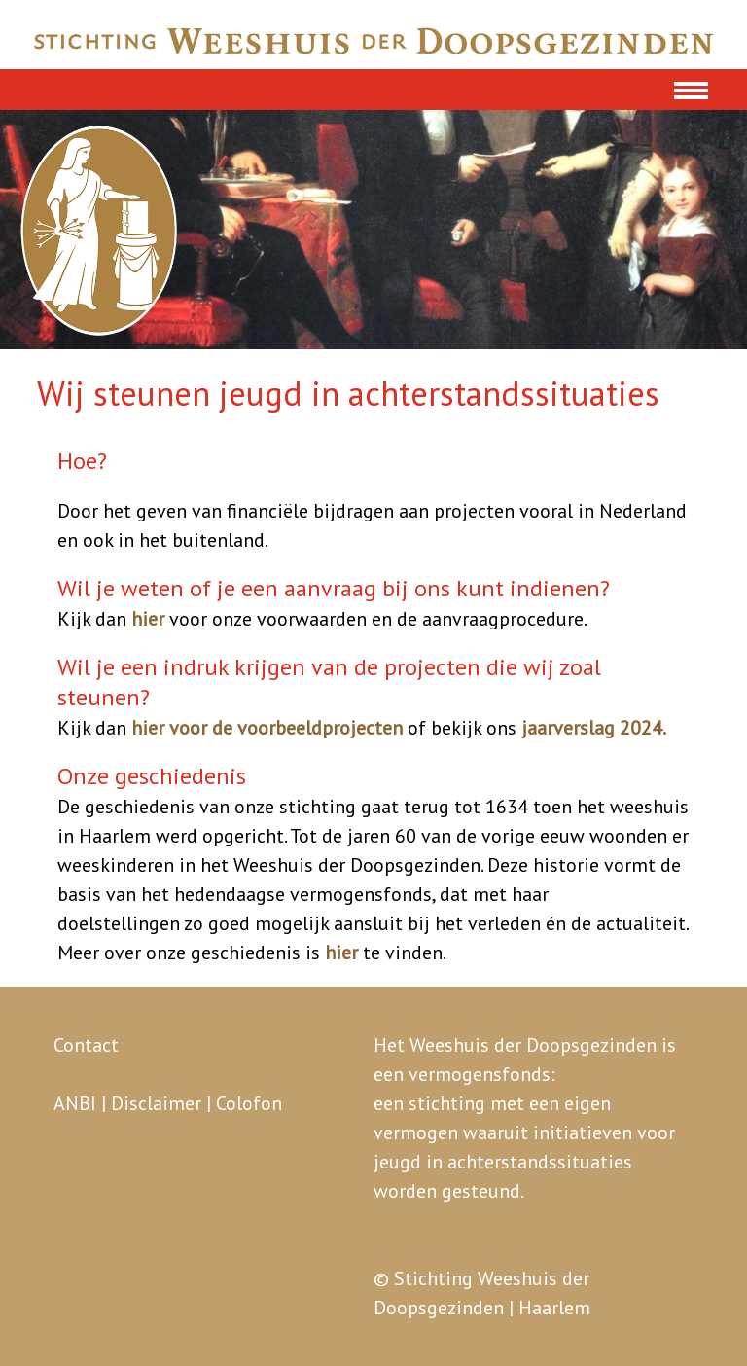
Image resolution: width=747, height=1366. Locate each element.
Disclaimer (156, 1103)
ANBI (74, 1103)
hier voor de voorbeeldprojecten (267, 727)
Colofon (249, 1103)
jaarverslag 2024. (593, 727)
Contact (86, 1045)
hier (147, 618)
